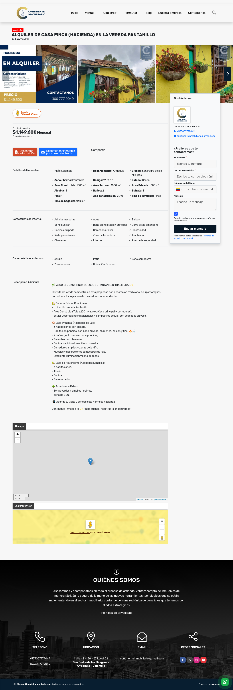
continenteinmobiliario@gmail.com (196, 136)
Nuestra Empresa (169, 13)
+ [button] (17, 435)
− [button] (17, 440)
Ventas (89, 13)
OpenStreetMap (160, 499)
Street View (27, 113)
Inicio (74, 13)
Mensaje (179, 195)
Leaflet (140, 499)
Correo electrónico (185, 170)
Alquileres (109, 13)
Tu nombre (180, 157)
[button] (94, 99)
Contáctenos (197, 13)
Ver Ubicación (80, 532)
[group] (38, 74)
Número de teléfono (185, 183)
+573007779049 (186, 131)
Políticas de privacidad (116, 613)
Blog (149, 13)
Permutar (131, 13)
